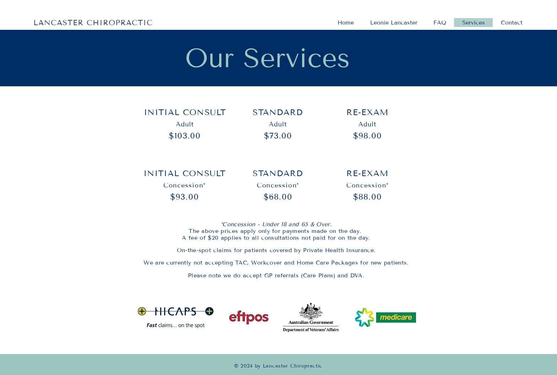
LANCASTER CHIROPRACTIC (93, 22)
